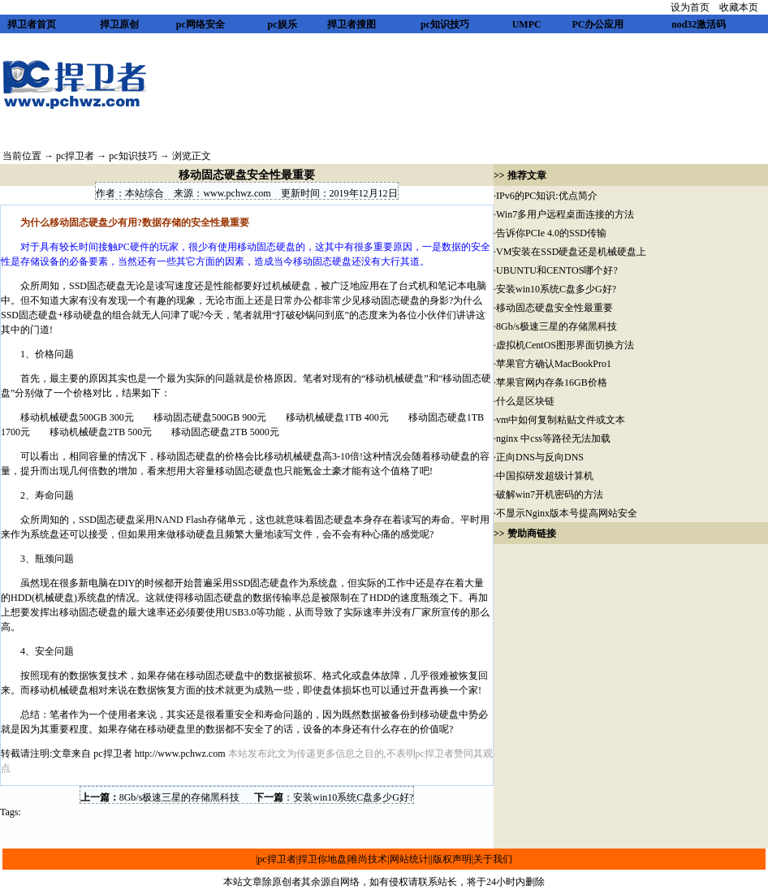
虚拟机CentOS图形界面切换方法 (565, 345)
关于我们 (492, 859)
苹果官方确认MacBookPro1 (553, 363)
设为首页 (690, 7)
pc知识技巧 (445, 24)
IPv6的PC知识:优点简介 (547, 195)
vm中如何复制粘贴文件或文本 (560, 419)
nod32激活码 (698, 24)
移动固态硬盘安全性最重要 (554, 307)
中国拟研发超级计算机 (544, 476)
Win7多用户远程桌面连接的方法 (565, 214)
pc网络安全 (200, 24)
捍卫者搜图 (351, 24)
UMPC (526, 24)
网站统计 (409, 859)
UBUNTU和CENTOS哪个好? (557, 270)
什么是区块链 (525, 401)
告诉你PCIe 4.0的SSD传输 (551, 233)
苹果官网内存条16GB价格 (551, 382)
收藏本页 (738, 7)
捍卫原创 (119, 24)
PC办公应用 (597, 24)
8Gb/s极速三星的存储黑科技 (179, 797)
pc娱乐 (282, 24)
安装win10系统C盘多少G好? (353, 797)
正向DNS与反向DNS (540, 457)
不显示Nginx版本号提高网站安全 (566, 513)
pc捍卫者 (75, 156)
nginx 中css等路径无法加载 (553, 438)
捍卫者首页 (31, 24)
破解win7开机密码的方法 (549, 494)
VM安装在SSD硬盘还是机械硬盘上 (571, 251)
